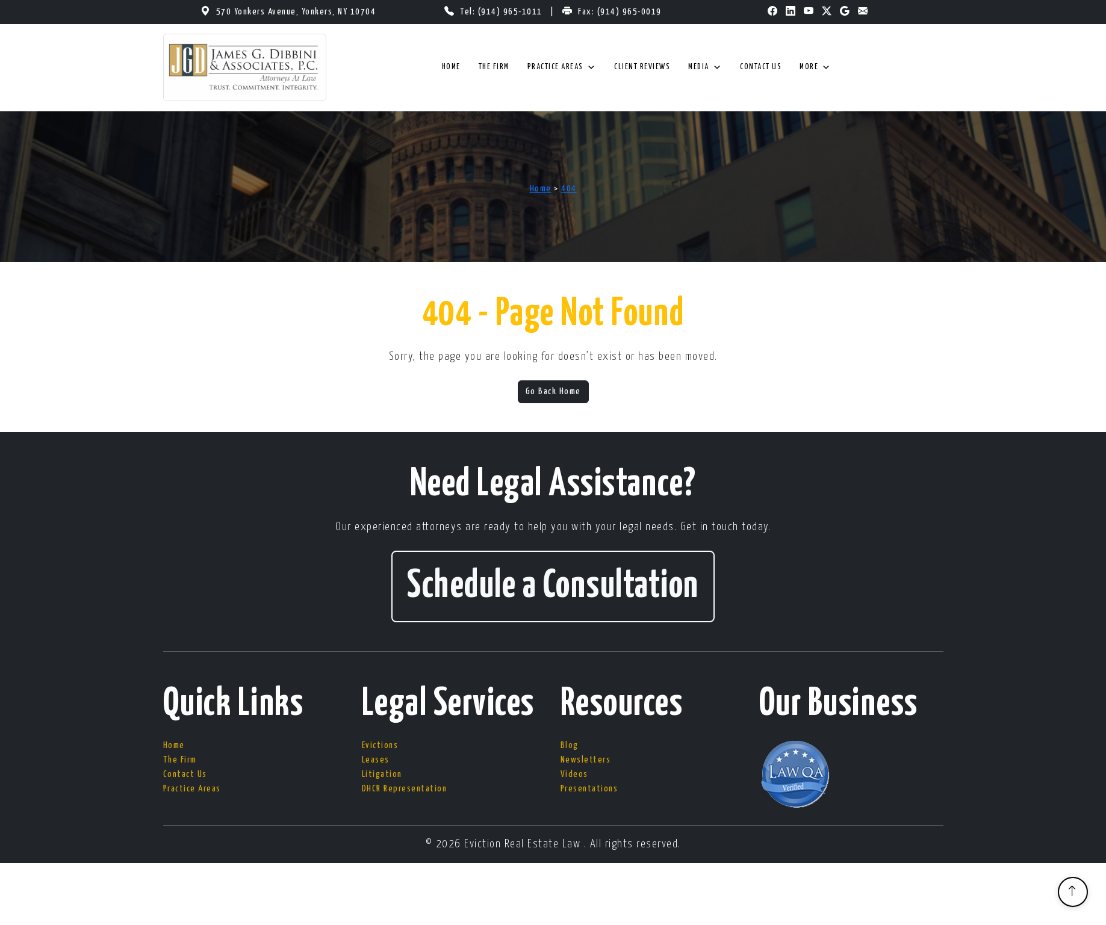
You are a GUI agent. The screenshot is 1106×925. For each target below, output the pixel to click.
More (815, 67)
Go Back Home (553, 391)
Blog (570, 745)
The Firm (494, 67)
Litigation (382, 774)
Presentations (589, 788)
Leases (376, 759)
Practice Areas (562, 67)
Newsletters (586, 759)
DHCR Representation (404, 788)
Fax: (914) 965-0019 (620, 11)
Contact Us (760, 67)
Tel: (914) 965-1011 (502, 11)
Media (705, 67)
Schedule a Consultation (553, 586)
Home (451, 67)
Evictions (380, 745)
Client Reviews (642, 67)
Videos (574, 774)
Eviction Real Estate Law (524, 844)
